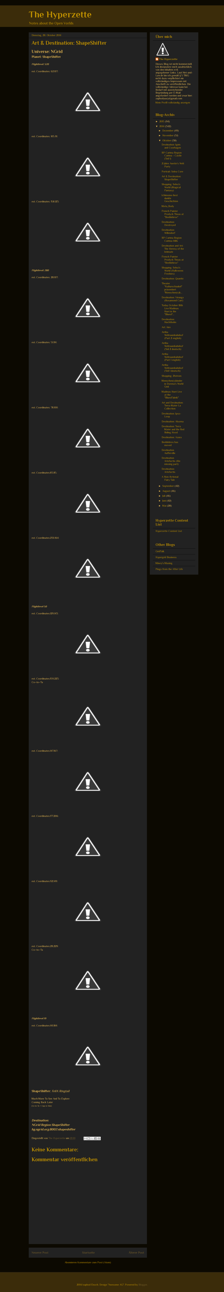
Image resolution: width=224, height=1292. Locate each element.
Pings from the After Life (169, 569)
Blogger (142, 1284)
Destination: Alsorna (173, 421)
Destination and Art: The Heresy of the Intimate (173, 248)
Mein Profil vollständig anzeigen (173, 102)
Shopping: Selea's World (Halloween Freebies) (172, 270)
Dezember (168, 130)
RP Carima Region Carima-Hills (172, 239)
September (168, 485)
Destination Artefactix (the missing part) (171, 460)
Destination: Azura (172, 437)
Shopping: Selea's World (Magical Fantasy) (171, 187)
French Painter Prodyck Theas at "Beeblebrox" (173, 214)
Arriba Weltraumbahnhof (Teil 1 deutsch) (172, 367)
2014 (162, 126)
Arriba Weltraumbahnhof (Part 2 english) (172, 335)
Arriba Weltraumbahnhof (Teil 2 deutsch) (172, 346)
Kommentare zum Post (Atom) (94, 1262)
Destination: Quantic (173, 278)
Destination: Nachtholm (169, 321)
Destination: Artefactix (168, 470)
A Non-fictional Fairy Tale (170, 478)
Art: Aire (166, 327)
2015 (162, 121)
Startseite (88, 1252)
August (166, 491)
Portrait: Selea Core (172, 171)
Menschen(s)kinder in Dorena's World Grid (172, 383)
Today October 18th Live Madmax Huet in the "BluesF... (172, 310)
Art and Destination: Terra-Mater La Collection (172, 405)
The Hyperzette (60, 14)
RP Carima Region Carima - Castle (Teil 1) (172, 155)
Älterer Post (136, 1252)
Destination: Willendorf (168, 231)
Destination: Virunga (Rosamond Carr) (173, 299)
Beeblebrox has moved (170, 444)
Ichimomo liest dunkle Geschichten (170, 198)
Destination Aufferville (168, 451)
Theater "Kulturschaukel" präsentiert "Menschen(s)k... (172, 288)
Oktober (167, 140)
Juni (164, 500)
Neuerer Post (40, 1252)
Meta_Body (168, 206)
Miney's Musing (164, 563)
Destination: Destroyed (169, 223)
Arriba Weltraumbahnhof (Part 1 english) (172, 356)
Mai (164, 505)
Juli (164, 495)
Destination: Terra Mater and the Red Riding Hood (173, 429)
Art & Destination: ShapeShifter (171, 178)
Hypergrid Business (166, 557)
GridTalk (160, 551)
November (168, 135)
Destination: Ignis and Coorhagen (171, 146)
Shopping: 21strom (171, 375)
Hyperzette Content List (169, 531)
